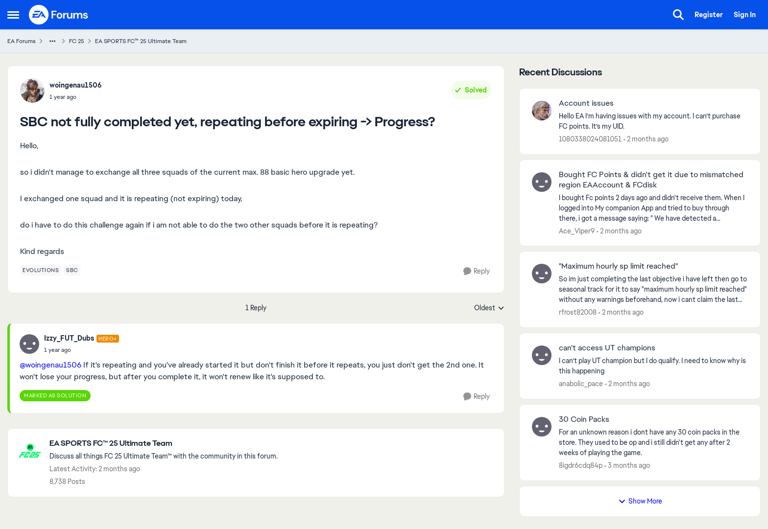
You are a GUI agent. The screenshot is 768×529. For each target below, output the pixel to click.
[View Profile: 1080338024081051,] (542, 110)
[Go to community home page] (59, 14)
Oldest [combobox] (489, 308)
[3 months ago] (627, 465)
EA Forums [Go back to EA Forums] (21, 41)
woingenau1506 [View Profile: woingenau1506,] (75, 85)
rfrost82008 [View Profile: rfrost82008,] (578, 312)
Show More (640, 501)
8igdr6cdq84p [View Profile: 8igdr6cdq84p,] (580, 465)
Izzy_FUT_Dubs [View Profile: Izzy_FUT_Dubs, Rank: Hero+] (69, 338)
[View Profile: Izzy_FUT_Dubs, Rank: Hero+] (29, 344)
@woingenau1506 (50, 365)
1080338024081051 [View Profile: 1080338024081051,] (590, 139)
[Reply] (476, 271)
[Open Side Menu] (13, 14)
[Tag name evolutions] (40, 270)
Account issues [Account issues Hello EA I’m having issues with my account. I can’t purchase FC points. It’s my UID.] (586, 103)
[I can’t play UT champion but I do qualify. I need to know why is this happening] (653, 366)
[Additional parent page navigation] (52, 41)
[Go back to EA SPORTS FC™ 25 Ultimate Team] (163, 443)
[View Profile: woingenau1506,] (32, 90)
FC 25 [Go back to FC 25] (76, 41)
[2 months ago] (646, 139)
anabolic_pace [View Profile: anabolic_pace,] (581, 383)
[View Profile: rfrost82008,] (542, 273)
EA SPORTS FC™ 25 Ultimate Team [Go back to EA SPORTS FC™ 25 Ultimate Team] (141, 41)
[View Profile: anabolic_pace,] (542, 355)
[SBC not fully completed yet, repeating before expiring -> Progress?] (81, 349)
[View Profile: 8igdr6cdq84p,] (542, 427)
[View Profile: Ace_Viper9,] (542, 182)
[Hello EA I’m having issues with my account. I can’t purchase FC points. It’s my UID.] (653, 121)
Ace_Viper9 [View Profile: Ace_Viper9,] (577, 230)
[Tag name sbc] (72, 270)
